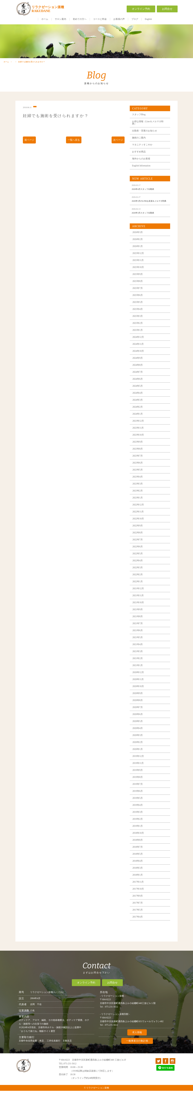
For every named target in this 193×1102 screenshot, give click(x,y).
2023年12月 (139, 438)
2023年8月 (139, 466)
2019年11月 (139, 780)
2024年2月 (139, 424)
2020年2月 (139, 759)
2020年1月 (139, 766)
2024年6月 (139, 396)
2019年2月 (139, 836)
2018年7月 (139, 864)
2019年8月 (139, 794)
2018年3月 (139, 885)
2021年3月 (139, 668)
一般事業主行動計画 (137, 1056)
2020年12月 (139, 689)
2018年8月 (139, 857)
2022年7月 (139, 557)
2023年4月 (139, 494)
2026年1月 (139, 263)
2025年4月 (139, 326)
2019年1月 (139, 843)
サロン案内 (60, 19)
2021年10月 (139, 619)
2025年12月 (139, 270)
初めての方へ (79, 19)
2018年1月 (139, 892)
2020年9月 (139, 710)
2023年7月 (139, 473)
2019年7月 (139, 801)
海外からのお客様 (142, 172)
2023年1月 (139, 515)
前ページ (30, 153)
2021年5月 (139, 654)
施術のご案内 (140, 151)
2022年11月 (139, 529)
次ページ (118, 153)
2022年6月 (139, 564)
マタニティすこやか (143, 158)
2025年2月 (139, 340)
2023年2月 (139, 508)
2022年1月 (139, 598)
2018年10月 (139, 850)
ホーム (44, 19)
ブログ (134, 19)
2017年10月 (139, 906)
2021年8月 (139, 633)
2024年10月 (139, 368)
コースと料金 (100, 19)
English (148, 19)
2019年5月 (139, 815)
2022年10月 (139, 536)
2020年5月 (139, 738)
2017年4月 (139, 934)
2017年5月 (139, 927)
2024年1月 (139, 431)
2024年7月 (139, 389)
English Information (142, 179)
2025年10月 (139, 284)
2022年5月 (139, 571)
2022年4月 (139, 578)
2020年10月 (139, 703)
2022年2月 (139, 591)
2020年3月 (139, 752)
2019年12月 (139, 773)
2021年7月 (139, 640)
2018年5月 (139, 871)
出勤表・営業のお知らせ (145, 144)
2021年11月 (139, 612)
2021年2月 (139, 675)
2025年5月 (139, 319)
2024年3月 (139, 417)
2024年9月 (139, 375)
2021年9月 (139, 626)
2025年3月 (139, 333)
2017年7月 (139, 920)
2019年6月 (139, 808)
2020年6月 (139, 731)
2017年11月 (139, 899)
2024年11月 (139, 361)
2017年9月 (139, 913)
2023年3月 (139, 501)
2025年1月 (139, 347)
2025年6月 (139, 312)
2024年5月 (139, 403)
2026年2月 (139, 256)
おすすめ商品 (140, 165)
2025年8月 (139, 298)
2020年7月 (139, 724)
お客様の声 (119, 19)
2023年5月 (139, 487)
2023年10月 (139, 452)
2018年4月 (139, 878)
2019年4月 (139, 822)
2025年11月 (139, 277)
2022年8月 (139, 550)
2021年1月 (139, 682)
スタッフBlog (140, 128)
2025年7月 (139, 305)
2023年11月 (139, 445)
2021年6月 (139, 647)
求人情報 (137, 1047)
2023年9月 (139, 459)
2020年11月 (139, 696)
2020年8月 (139, 717)
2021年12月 (139, 605)
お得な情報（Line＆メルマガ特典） (149, 136)
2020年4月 (139, 745)
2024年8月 (139, 382)
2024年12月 (139, 354)
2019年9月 (139, 787)
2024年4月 (139, 410)
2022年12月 (139, 522)
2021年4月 (139, 661)
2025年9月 (139, 291)
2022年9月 (139, 543)
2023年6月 (139, 480)
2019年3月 (139, 829)
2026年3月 (139, 249)
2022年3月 (139, 584)
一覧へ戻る (74, 153)
